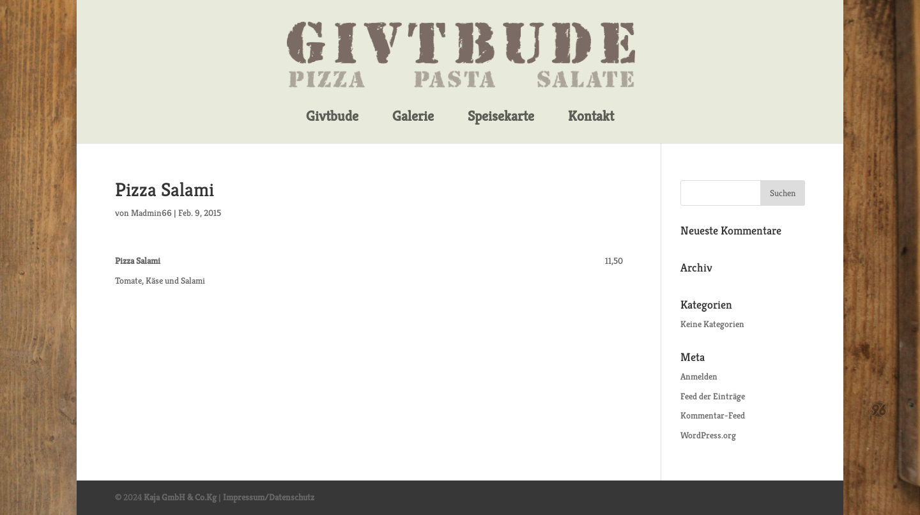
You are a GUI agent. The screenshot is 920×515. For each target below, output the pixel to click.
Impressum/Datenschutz (268, 497)
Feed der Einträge (712, 396)
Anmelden (698, 376)
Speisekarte (501, 117)
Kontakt (591, 117)
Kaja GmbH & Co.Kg (180, 497)
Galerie (413, 117)
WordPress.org (708, 435)
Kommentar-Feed (712, 415)
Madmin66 (151, 213)
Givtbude (332, 117)
